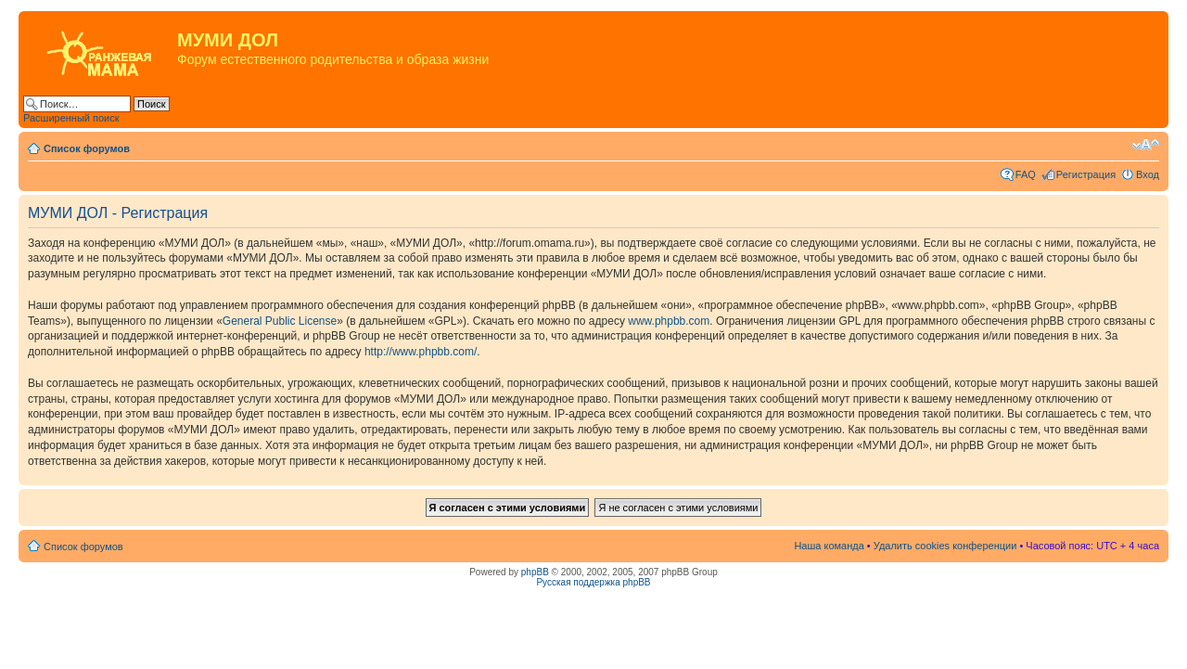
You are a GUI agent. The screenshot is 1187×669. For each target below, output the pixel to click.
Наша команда (828, 545)
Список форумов (87, 148)
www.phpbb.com (668, 321)
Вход (1147, 174)
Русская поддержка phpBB (593, 582)
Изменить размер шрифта (1145, 144)
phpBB (535, 572)
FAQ (1025, 174)
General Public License (280, 321)
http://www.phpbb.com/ (420, 351)
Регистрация (1086, 174)
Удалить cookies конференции (945, 545)
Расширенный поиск (71, 117)
